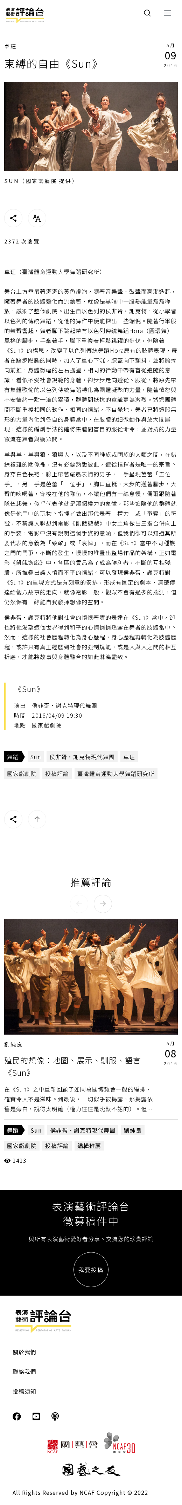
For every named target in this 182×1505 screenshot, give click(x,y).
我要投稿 (91, 1269)
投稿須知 (24, 1391)
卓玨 (10, 46)
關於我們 (24, 1352)
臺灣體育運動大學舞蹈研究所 (116, 773)
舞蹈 (13, 756)
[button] (79, 904)
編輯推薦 (89, 1145)
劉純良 (13, 1044)
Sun (35, 756)
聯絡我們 (24, 1371)
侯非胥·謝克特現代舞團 (82, 756)
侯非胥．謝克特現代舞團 (82, 1130)
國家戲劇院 (22, 773)
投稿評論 (57, 773)
